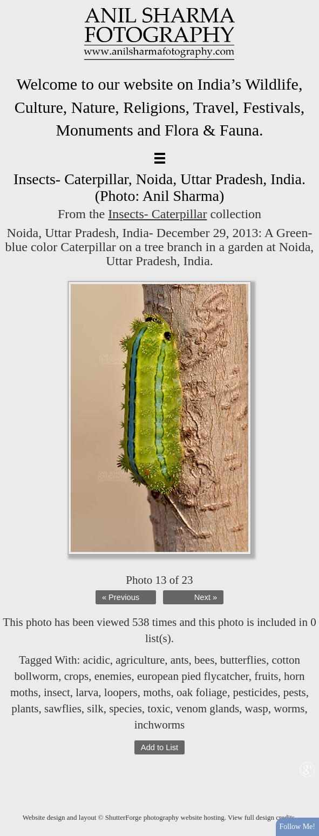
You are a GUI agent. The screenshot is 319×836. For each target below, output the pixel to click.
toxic (158, 708)
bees (204, 659)
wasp (256, 708)
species (125, 708)
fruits (266, 676)
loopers (121, 692)
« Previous (120, 597)
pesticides (255, 692)
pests (294, 692)
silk (95, 708)
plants (24, 708)
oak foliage (202, 692)
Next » (205, 597)
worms (289, 708)
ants (180, 659)
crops (76, 676)
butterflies (243, 659)
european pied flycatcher (193, 676)
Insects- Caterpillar (157, 214)
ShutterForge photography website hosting (165, 817)
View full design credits (261, 817)
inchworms (159, 724)
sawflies (63, 708)
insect (57, 692)
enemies (113, 676)
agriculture (140, 659)
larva (87, 692)
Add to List (159, 747)
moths (157, 692)
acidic (96, 659)
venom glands (207, 708)
